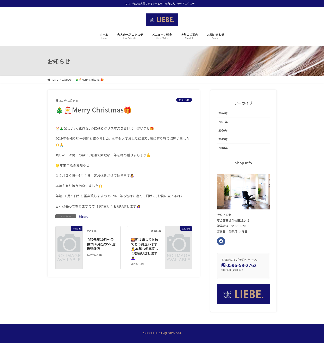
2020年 (223, 130)
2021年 (223, 122)
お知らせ (184, 100)
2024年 (223, 113)
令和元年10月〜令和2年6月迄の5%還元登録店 (101, 244)
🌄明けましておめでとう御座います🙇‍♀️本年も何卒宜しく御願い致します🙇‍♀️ (144, 249)
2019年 (223, 139)
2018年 (223, 148)
